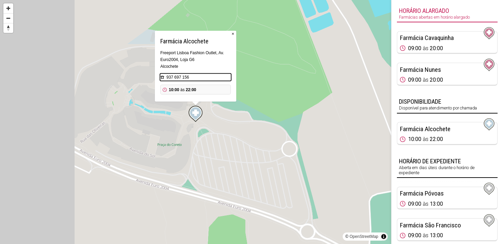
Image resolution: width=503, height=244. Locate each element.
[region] (195, 122)
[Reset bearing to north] (8, 28)
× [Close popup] (233, 33)
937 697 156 (177, 77)
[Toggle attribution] (384, 236)
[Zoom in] (8, 8)
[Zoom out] (8, 18)
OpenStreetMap (363, 236)
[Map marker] (195, 114)
